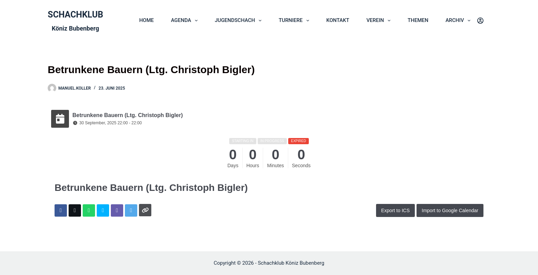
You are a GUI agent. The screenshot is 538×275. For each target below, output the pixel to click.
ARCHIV (459, 20)
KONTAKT (337, 20)
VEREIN (379, 20)
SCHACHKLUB (75, 15)
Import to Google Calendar (450, 210)
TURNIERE (295, 20)
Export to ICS (395, 210)
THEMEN (418, 20)
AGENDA (185, 20)
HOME (146, 20)
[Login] (480, 21)
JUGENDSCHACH (239, 20)
